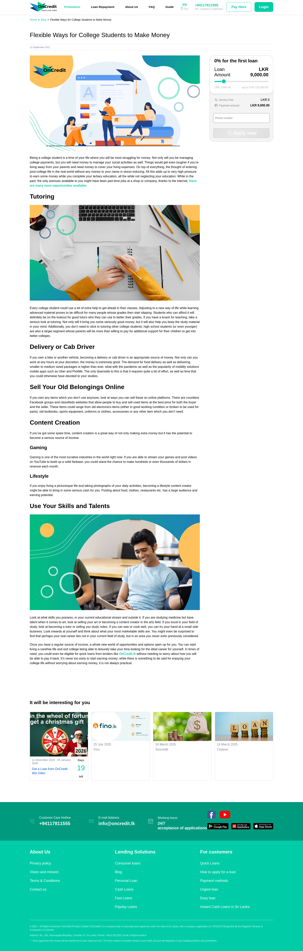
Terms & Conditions (45, 881)
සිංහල (185, 8)
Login (264, 7)
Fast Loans (123, 898)
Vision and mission (44, 872)
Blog (118, 872)
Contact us (38, 889)
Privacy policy (40, 863)
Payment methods (214, 881)
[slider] (223, 81)
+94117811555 (206, 5)
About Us (131, 6)
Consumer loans (127, 863)
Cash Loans (124, 889)
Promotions (72, 6)
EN (184, 4)
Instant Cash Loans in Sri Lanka (224, 907)
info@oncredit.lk (116, 823)
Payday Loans (126, 907)
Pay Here (238, 7)
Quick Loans (210, 863)
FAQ (152, 6)
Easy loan (207, 898)
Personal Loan (126, 881)
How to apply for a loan (218, 872)
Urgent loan (209, 889)
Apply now (241, 133)
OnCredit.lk (127, 653)
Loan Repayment (102, 6)
